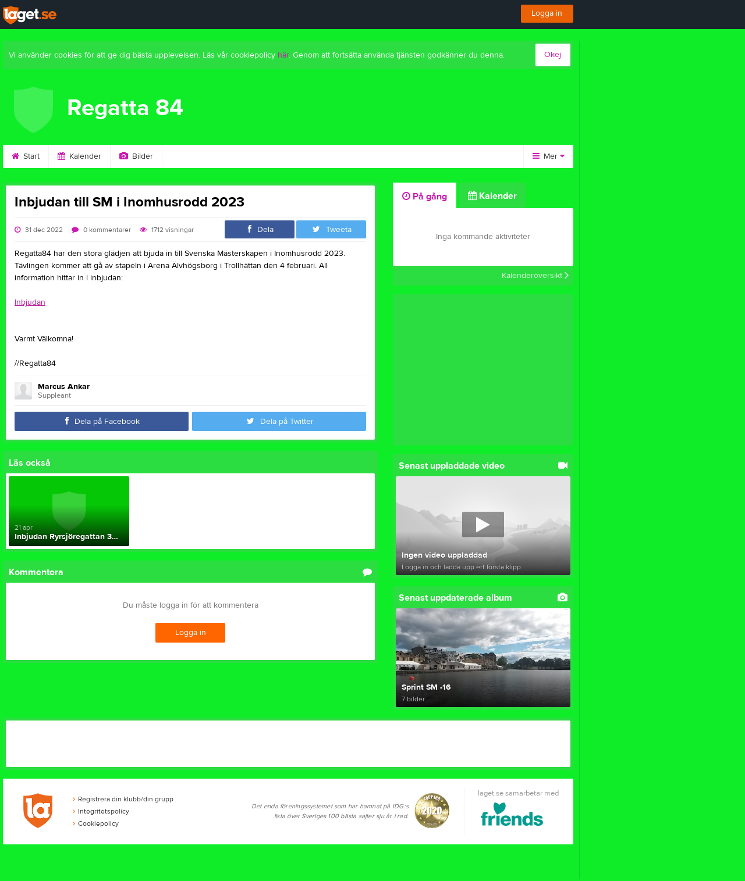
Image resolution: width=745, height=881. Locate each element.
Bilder (136, 156)
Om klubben (249, 156)
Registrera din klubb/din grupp (123, 800)
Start (26, 156)
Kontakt (371, 156)
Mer (549, 156)
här (283, 55)
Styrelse (315, 156)
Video (187, 156)
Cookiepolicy (96, 825)
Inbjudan (30, 302)
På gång (424, 196)
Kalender (79, 156)
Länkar (426, 156)
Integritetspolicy (101, 813)
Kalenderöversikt (535, 275)
